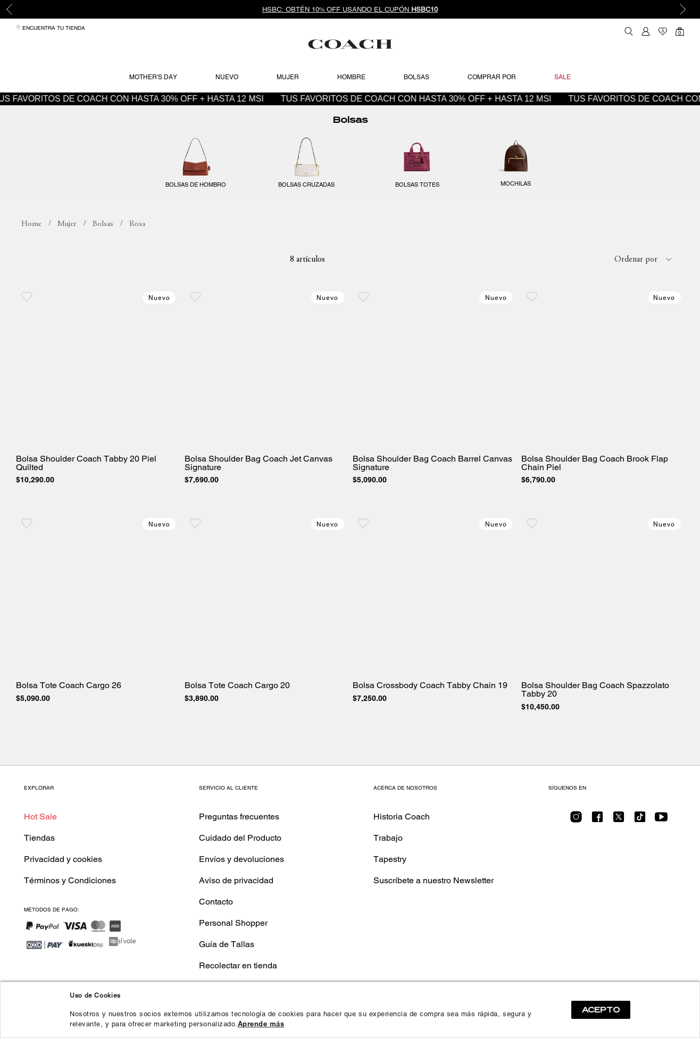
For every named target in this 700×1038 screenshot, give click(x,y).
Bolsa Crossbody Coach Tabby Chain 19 (430, 685)
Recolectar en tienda (238, 965)
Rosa (137, 224)
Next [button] (684, 10)
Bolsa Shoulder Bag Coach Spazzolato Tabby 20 (595, 689)
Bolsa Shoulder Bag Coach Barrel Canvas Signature (432, 463)
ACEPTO (601, 1010)
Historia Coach (401, 816)
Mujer (288, 77)
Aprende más (261, 1024)
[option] (350, 9)
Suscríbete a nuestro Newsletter (433, 880)
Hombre (351, 77)
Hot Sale (40, 816)
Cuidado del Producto (240, 838)
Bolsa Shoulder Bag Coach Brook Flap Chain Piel (594, 463)
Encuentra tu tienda (50, 27)
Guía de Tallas (226, 944)
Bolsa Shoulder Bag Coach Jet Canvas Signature (258, 463)
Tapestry (389, 859)
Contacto (216, 902)
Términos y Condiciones (70, 880)
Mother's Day (153, 77)
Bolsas (416, 77)
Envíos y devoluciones (241, 859)
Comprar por (492, 77)
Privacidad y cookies (63, 859)
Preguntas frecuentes (239, 816)
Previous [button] (16, 10)
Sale (562, 77)
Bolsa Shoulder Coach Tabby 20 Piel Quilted (86, 463)
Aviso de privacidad (236, 880)
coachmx (31, 224)
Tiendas (39, 838)
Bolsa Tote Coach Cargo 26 (68, 685)
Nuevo (226, 77)
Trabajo (388, 838)
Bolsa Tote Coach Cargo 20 (237, 685)
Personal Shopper (233, 923)
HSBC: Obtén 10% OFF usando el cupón (350, 9)
